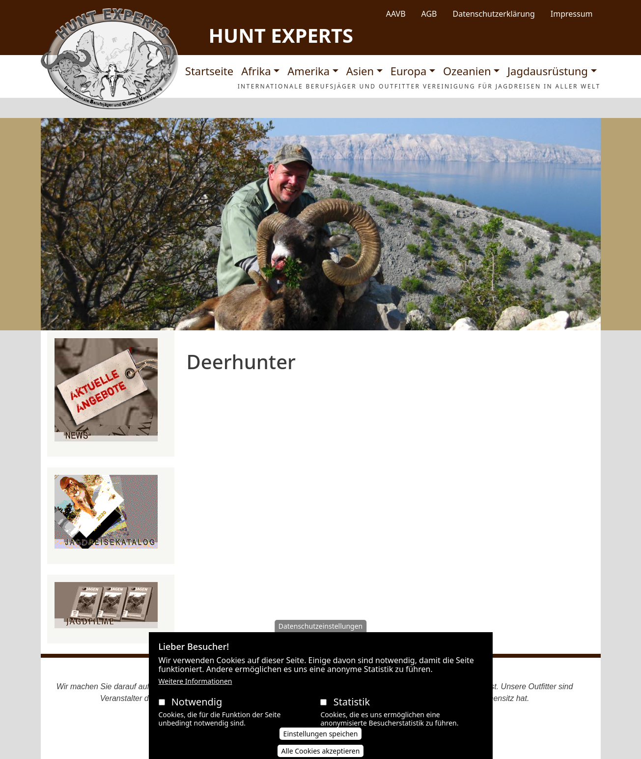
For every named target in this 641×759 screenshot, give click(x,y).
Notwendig (197, 711)
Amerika (308, 70)
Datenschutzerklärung (494, 13)
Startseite (209, 70)
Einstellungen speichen (320, 742)
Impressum (572, 13)
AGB (429, 13)
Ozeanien (467, 70)
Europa (408, 70)
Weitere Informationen (195, 690)
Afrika (256, 70)
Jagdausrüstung (547, 70)
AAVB (396, 13)
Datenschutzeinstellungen (321, 635)
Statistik (352, 711)
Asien (360, 70)
